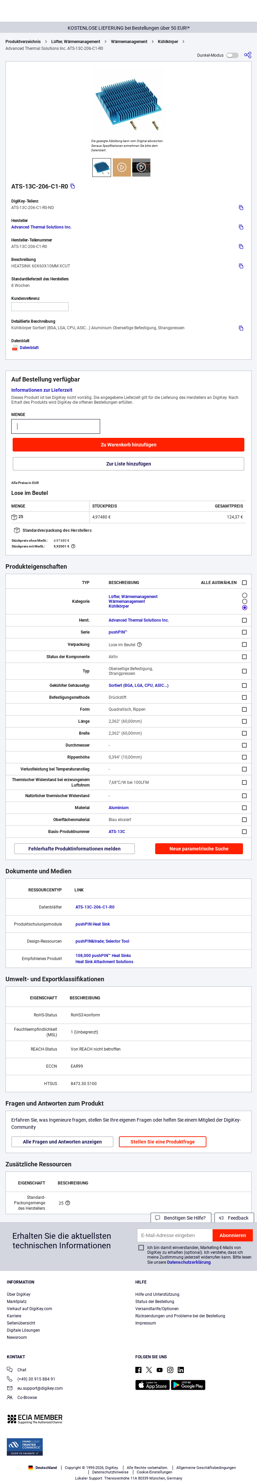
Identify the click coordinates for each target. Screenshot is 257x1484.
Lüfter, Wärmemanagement (75, 41)
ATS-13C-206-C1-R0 (95, 907)
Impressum (145, 1323)
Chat (16, 1370)
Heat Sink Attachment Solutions (104, 961)
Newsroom (17, 1337)
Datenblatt (25, 347)
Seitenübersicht (21, 1323)
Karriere (14, 1316)
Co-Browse (22, 1398)
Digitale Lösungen (23, 1330)
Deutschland (42, 1468)
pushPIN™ (118, 632)
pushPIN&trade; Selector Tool (102, 941)
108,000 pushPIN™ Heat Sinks (103, 955)
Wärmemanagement (129, 41)
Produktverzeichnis (23, 41)
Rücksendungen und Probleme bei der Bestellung (180, 1316)
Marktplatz (17, 1301)
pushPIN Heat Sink (93, 924)
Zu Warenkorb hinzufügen (129, 444)
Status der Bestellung (154, 1301)
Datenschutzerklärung (189, 1262)
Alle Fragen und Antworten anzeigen (62, 1142)
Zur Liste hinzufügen (128, 464)
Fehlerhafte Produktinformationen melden (74, 848)
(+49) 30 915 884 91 (31, 1379)
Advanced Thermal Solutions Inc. (41, 227)
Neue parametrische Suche (199, 848)
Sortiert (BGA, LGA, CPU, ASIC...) (138, 685)
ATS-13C (117, 831)
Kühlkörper (168, 41)
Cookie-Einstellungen (154, 1472)
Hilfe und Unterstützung (157, 1294)
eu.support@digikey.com (35, 1389)
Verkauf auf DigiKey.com (29, 1308)
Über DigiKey (18, 1294)
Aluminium (118, 807)
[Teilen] (248, 55)
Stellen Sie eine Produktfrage (163, 1142)
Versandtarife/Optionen (157, 1308)
